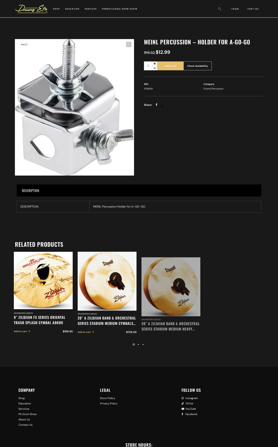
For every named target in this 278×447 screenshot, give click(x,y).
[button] (128, 44)
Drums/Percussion (213, 88)
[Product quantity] (150, 65)
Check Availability (197, 65)
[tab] (139, 190)
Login (235, 9)
